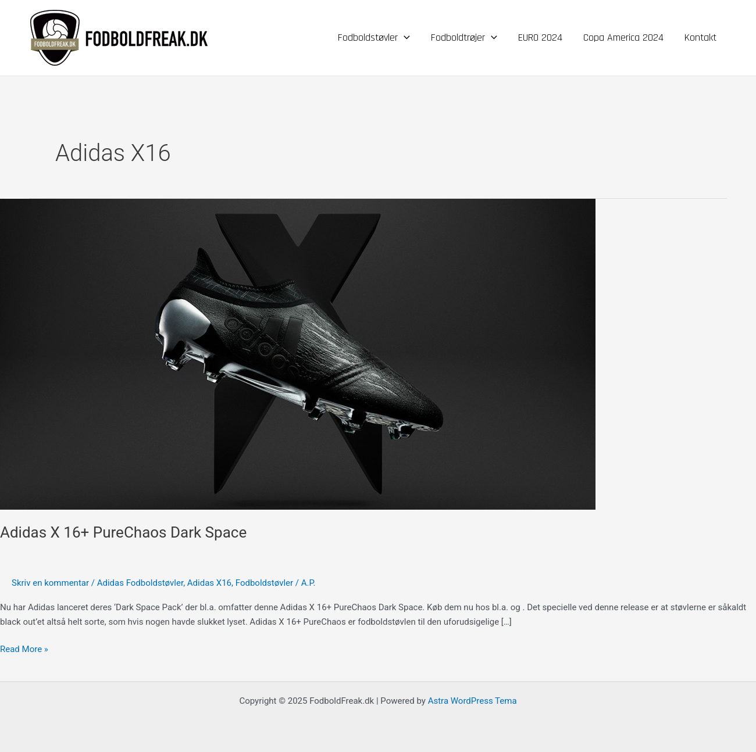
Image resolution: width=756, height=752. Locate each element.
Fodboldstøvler (374, 37)
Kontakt (700, 37)
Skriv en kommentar (50, 583)
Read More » (24, 648)
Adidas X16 (209, 583)
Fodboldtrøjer (464, 37)
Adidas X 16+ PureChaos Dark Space (123, 532)
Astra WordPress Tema (472, 701)
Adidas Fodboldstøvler (140, 583)
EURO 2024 (540, 37)
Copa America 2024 (623, 37)
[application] (404, 37)
